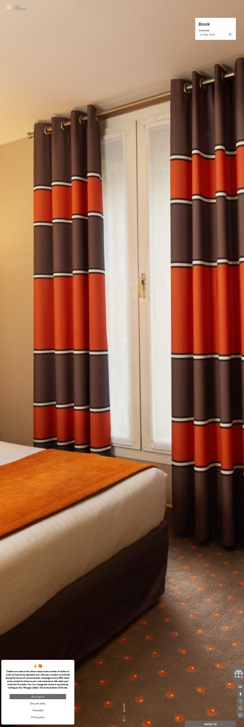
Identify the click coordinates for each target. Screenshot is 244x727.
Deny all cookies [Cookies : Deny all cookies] (37, 703)
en (240, 686)
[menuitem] (240, 694)
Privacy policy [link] (38, 717)
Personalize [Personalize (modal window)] (37, 710)
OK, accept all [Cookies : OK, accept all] (37, 696)
